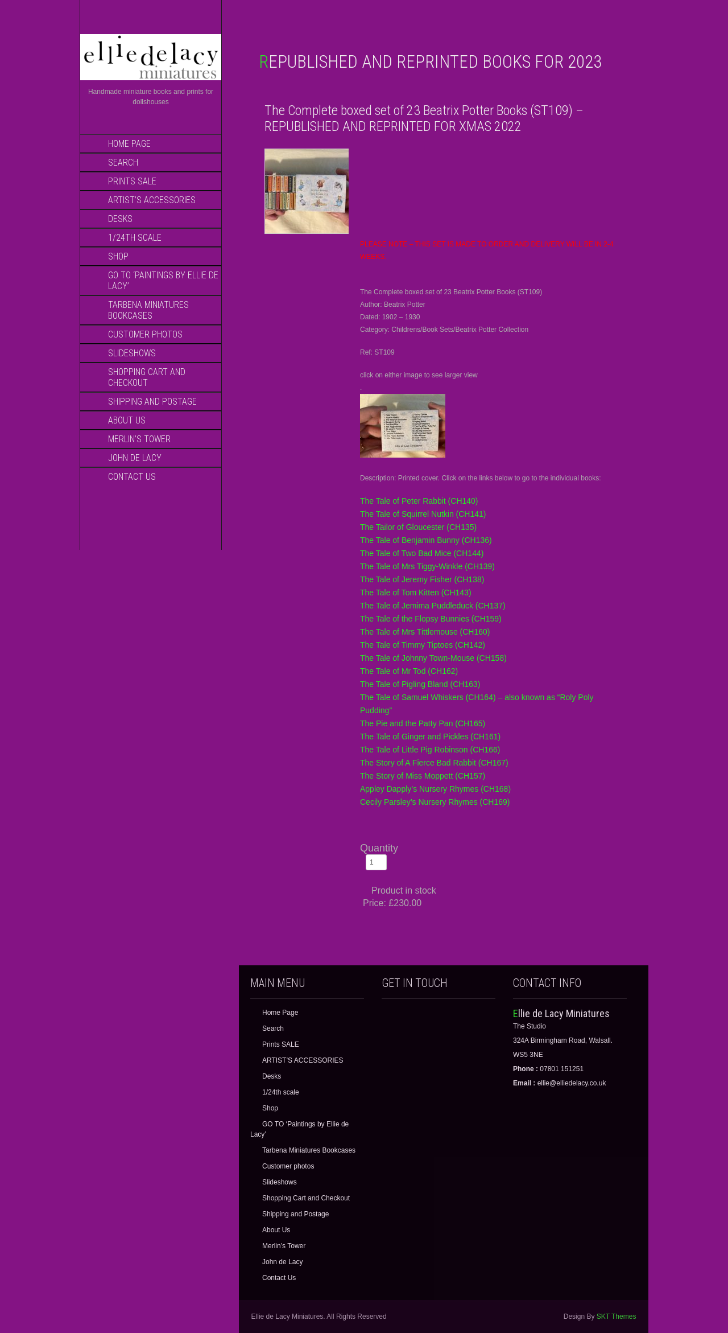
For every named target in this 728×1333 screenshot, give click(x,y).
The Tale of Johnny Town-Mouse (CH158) (433, 658)
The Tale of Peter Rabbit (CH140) (419, 500)
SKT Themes (616, 1316)
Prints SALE (132, 181)
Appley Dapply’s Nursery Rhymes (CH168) (435, 788)
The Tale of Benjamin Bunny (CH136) (426, 540)
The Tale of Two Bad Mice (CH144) (421, 553)
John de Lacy (135, 457)
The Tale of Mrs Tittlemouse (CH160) (425, 631)
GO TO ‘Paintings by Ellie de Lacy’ (163, 280)
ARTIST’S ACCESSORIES (152, 200)
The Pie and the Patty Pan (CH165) (422, 723)
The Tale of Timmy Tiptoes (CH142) (422, 644)
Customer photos (145, 334)
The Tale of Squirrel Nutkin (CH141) (423, 514)
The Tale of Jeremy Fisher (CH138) (422, 579)
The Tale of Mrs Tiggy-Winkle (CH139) (427, 566)
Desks (120, 218)
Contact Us (132, 476)
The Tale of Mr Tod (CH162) (409, 671)
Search (123, 162)
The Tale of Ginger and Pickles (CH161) (430, 736)
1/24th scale (135, 237)
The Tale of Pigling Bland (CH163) (420, 684)
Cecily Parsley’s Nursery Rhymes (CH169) (435, 802)
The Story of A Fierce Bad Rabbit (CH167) (434, 762)
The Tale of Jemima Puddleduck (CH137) (433, 605)
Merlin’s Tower (139, 439)
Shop (118, 256)
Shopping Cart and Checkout (146, 377)
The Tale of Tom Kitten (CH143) (415, 592)
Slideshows (132, 353)
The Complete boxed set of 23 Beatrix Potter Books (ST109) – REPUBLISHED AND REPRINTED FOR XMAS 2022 (424, 118)
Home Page (129, 143)
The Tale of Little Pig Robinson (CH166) (430, 749)
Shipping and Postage (152, 401)
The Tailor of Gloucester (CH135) (418, 527)
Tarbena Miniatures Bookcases (148, 310)
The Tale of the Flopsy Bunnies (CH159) (431, 618)
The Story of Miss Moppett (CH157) (422, 775)
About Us (127, 420)
